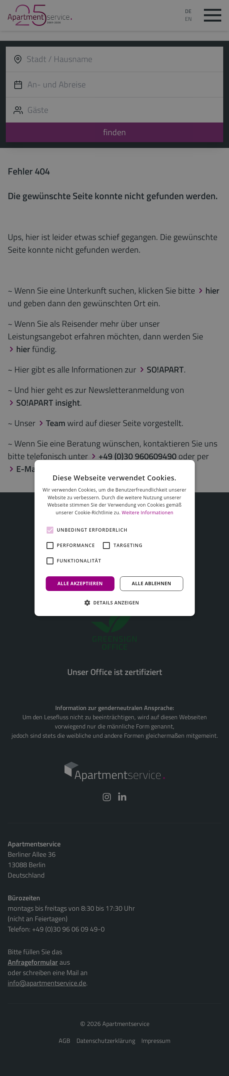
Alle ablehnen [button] (151, 583)
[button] (114, 602)
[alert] (114, 538)
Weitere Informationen (147, 512)
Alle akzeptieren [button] (80, 583)
